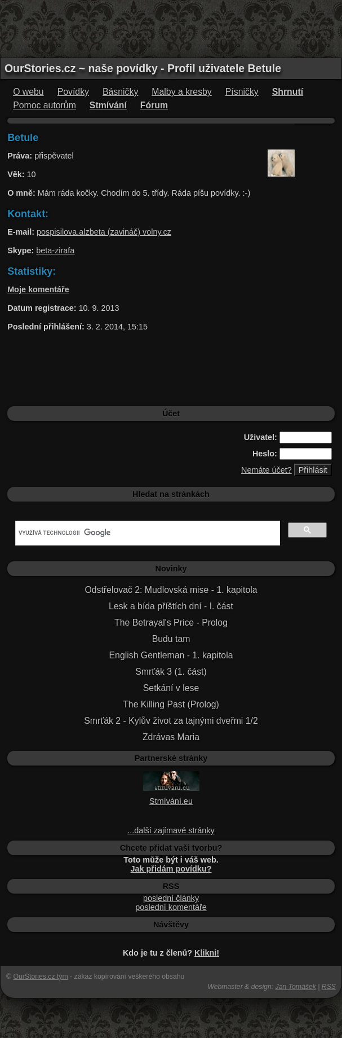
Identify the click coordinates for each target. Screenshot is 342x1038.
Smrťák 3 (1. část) (170, 671)
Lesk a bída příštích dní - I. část (171, 606)
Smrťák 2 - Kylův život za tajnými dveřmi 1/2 (171, 720)
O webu (28, 91)
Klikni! (206, 952)
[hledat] (147, 533)
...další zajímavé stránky (170, 830)
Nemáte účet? (266, 469)
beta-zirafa (55, 250)
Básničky (120, 91)
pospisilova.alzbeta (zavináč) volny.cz (104, 231)
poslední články (171, 898)
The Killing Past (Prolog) (171, 704)
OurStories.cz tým (40, 976)
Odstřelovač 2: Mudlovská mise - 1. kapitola (171, 590)
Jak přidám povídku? (171, 868)
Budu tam (171, 639)
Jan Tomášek (296, 987)
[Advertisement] (171, 28)
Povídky (73, 91)
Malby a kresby (181, 91)
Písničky (242, 91)
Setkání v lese (171, 688)
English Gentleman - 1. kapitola (171, 655)
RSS (329, 987)
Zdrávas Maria (171, 737)
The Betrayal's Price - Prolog (171, 622)
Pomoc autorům (44, 105)
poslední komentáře (170, 907)
